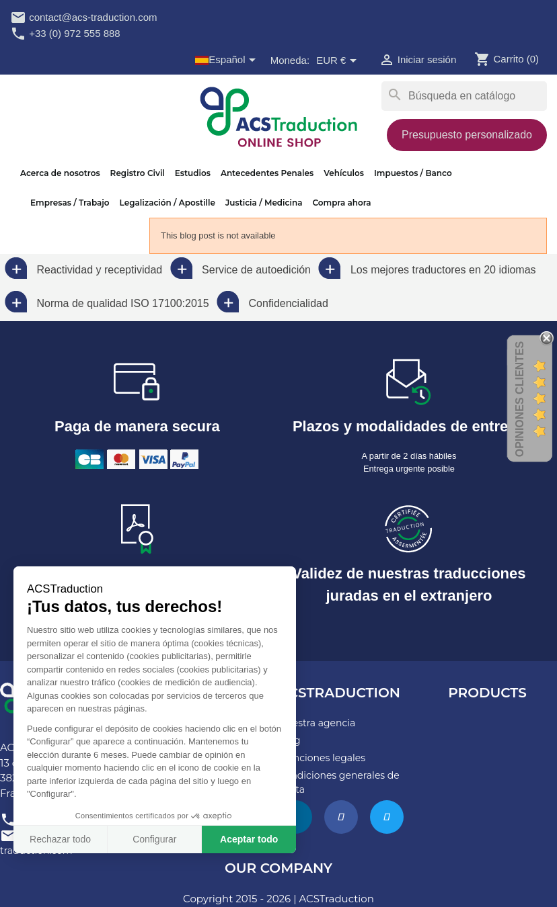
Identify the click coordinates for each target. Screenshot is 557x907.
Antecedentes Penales (267, 173)
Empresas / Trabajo (70, 203)
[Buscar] (464, 96)
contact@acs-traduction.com (83, 17)
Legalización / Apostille (167, 203)
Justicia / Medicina (264, 203)
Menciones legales (321, 758)
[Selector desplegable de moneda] (338, 61)
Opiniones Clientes (519, 399)
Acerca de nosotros (60, 173)
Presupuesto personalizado (467, 134)
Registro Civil (137, 173)
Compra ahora (341, 203)
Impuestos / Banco (413, 173)
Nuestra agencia (316, 723)
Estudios (193, 173)
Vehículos (344, 173)
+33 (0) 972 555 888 (65, 33)
